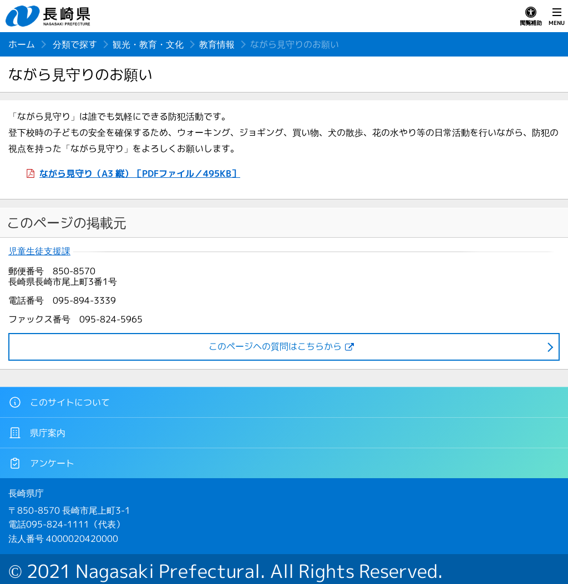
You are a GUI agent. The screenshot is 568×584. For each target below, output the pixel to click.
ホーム (21, 44)
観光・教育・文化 (148, 44)
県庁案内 (36, 432)
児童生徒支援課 (39, 251)
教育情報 (217, 44)
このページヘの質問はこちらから (275, 346)
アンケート (41, 463)
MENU (557, 17)
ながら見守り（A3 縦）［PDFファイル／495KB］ (139, 173)
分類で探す (75, 44)
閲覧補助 (531, 17)
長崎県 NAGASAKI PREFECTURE (49, 16)
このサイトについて (59, 402)
